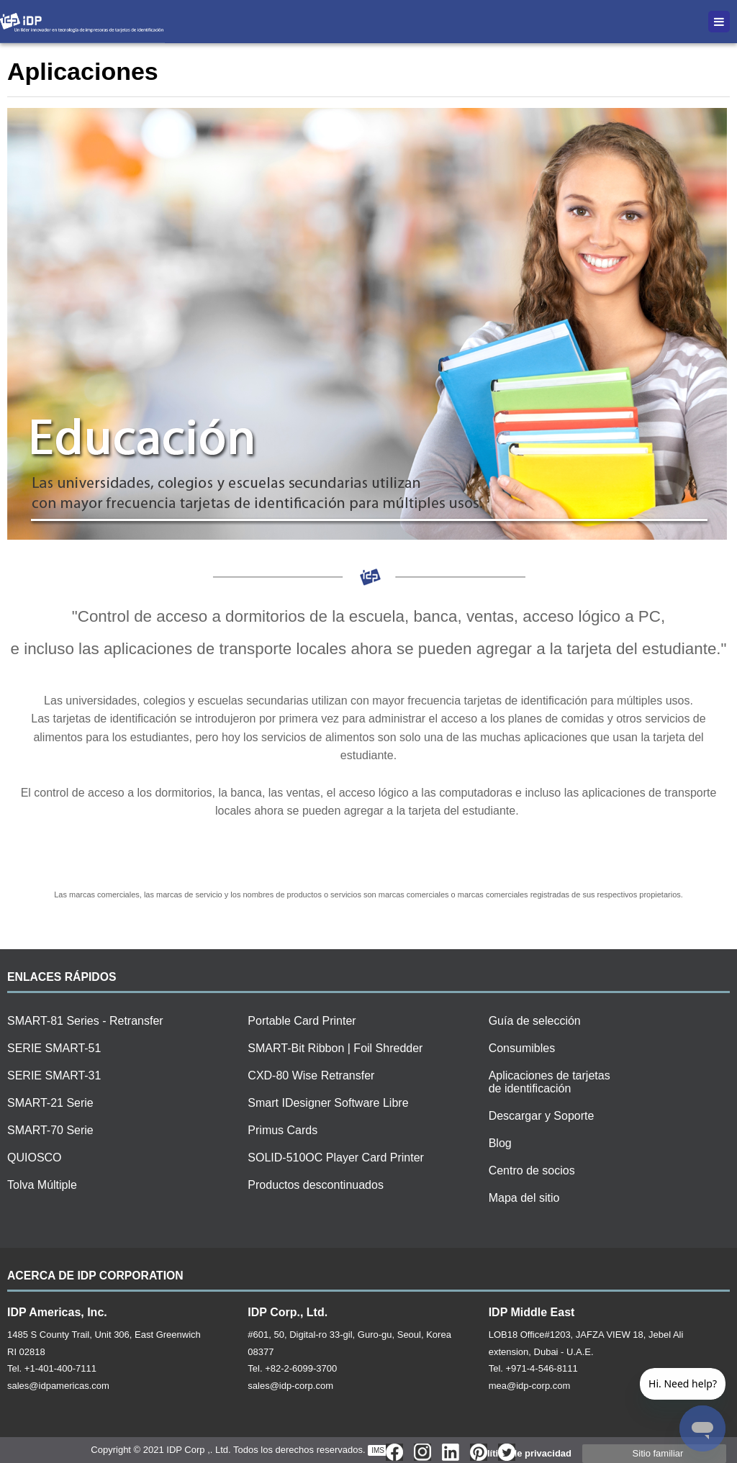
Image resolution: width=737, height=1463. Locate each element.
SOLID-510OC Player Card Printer (336, 1157)
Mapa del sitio (524, 1198)
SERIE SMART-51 (54, 1048)
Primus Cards (282, 1130)
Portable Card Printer (302, 1021)
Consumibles (522, 1048)
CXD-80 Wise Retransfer (311, 1075)
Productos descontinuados (316, 1185)
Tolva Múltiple (42, 1185)
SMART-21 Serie (50, 1103)
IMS (377, 1450)
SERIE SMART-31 (54, 1075)
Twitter (506, 1452)
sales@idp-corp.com (290, 1385)
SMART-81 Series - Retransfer (85, 1021)
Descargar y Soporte (541, 1116)
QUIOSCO (34, 1157)
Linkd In (450, 1452)
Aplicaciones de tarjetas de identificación (549, 1082)
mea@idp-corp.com (530, 1385)
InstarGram (422, 1452)
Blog (500, 1143)
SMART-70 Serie (50, 1130)
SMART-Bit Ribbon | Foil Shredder (335, 1048)
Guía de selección (535, 1021)
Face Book (394, 1452)
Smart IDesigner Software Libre (328, 1103)
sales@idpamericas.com (58, 1385)
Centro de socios (532, 1170)
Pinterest (478, 1452)
